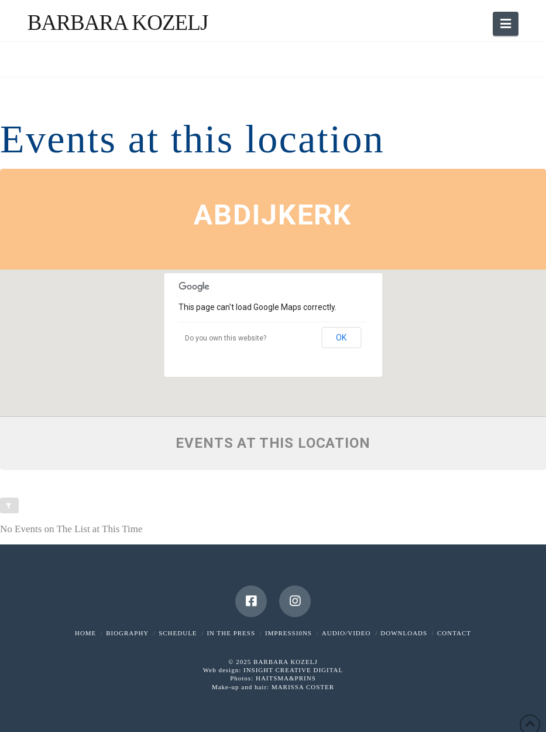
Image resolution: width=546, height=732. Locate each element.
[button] (505, 24)
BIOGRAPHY (127, 632)
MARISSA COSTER (303, 686)
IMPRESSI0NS (288, 632)
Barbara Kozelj (118, 22)
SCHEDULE (178, 632)
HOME (85, 632)
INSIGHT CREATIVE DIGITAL (293, 669)
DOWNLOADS (403, 632)
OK (341, 337)
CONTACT (454, 632)
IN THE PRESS (231, 632)
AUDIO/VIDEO (346, 632)
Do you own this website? (225, 338)
